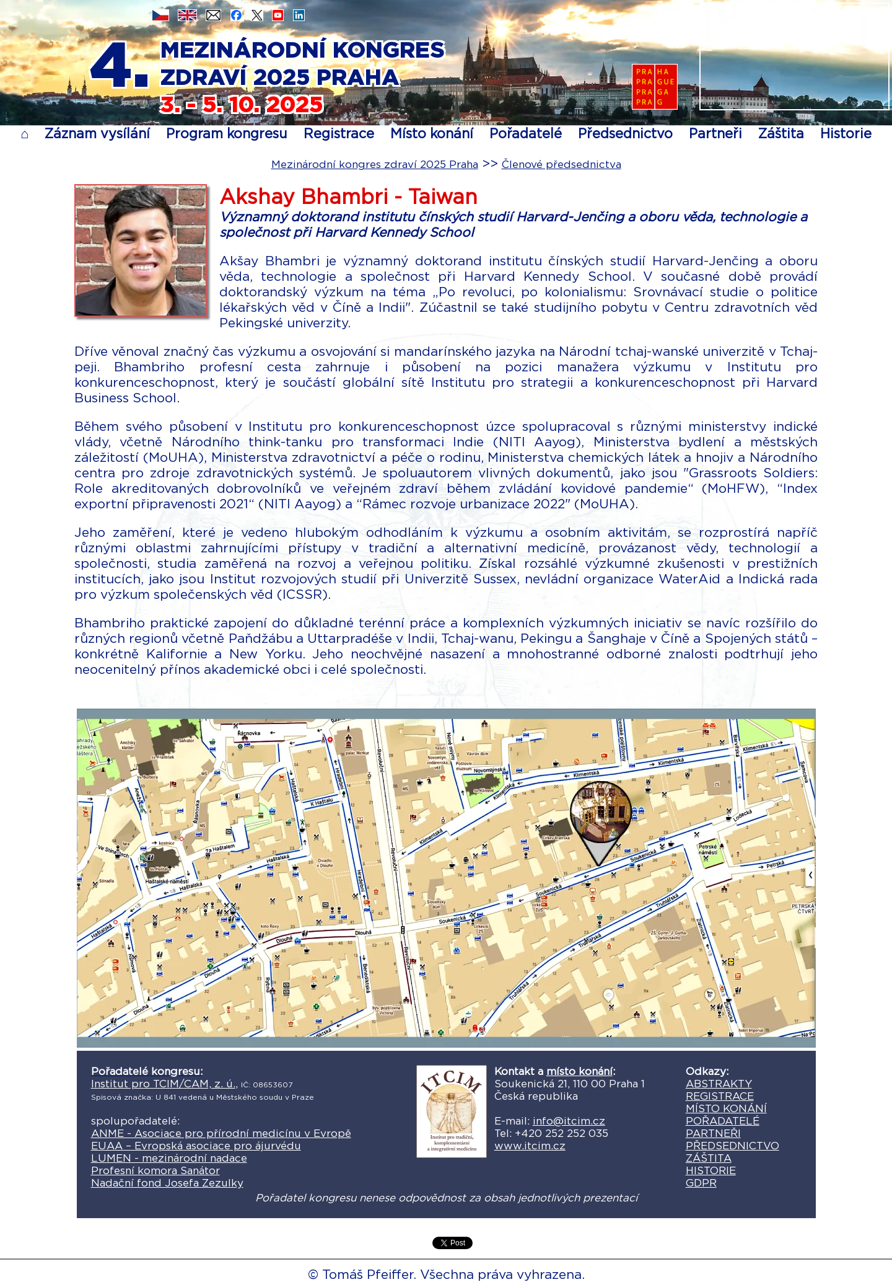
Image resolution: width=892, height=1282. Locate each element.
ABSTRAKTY (719, 1083)
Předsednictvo (625, 133)
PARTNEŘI (713, 1133)
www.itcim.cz (530, 1145)
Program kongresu (226, 133)
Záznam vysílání (97, 133)
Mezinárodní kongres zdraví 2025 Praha (374, 164)
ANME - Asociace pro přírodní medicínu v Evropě (221, 1133)
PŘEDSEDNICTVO (732, 1145)
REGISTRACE (720, 1096)
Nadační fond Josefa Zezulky (167, 1183)
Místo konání (431, 133)
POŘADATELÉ (722, 1121)
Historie (846, 133)
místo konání (579, 1071)
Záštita (781, 133)
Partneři (715, 133)
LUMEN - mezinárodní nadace (169, 1158)
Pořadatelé (525, 133)
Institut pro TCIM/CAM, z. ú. (163, 1083)
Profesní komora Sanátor (155, 1170)
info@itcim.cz (569, 1121)
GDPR (701, 1183)
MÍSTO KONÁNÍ (726, 1108)
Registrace (339, 133)
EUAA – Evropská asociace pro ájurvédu (196, 1145)
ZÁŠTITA (709, 1158)
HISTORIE (711, 1170)
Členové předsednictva (561, 164)
